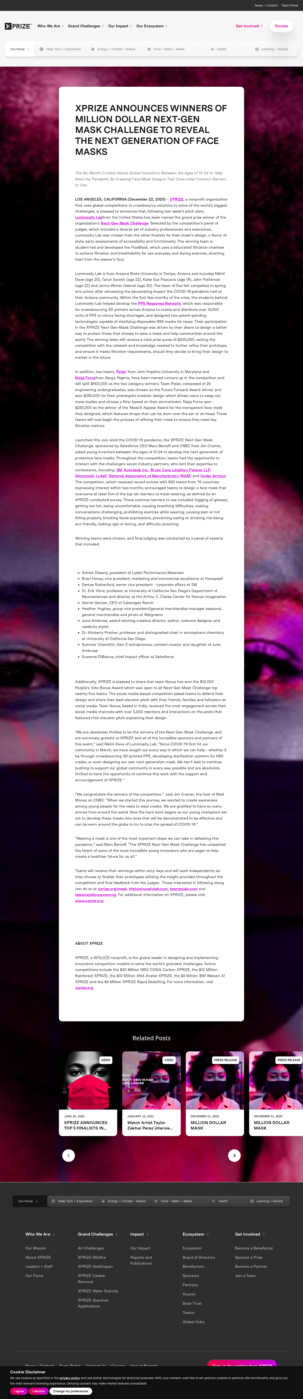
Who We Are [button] (51, 26)
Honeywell (84, 476)
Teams (188, 1312)
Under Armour (213, 476)
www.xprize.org (89, 901)
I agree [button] (19, 1391)
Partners (190, 1285)
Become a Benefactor (254, 1248)
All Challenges (91, 1248)
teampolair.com (184, 889)
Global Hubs (193, 1322)
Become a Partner (251, 1266)
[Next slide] (234, 1155)
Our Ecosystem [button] (152, 26)
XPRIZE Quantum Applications (93, 1303)
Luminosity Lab (89, 217)
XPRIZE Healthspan (95, 1266)
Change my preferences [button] (70, 1391)
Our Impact (140, 1248)
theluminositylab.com (148, 889)
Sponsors (191, 1275)
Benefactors (193, 1266)
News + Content (266, 5)
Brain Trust (192, 1303)
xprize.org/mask (112, 889)
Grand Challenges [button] (86, 26)
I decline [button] (38, 1391)
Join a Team (245, 1275)
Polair (121, 371)
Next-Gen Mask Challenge (124, 223)
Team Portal (289, 5)
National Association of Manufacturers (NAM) (150, 476)
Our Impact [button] (120, 26)
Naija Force (85, 378)
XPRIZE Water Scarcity (98, 1291)
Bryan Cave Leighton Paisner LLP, (180, 470)
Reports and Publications (141, 1260)
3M (119, 470)
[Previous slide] (68, 1155)
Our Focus (34, 1275)
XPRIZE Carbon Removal (91, 1278)
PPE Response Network (159, 303)
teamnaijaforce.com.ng (95, 894)
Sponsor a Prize (248, 1257)
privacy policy (70, 1378)
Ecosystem (192, 1248)
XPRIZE (176, 199)
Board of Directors (199, 1257)
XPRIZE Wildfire (92, 1257)
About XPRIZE (38, 1257)
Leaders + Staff (38, 1266)
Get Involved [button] (249, 26)
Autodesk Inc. (136, 470)
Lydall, (102, 476)
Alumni (189, 1294)
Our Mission (35, 1248)
